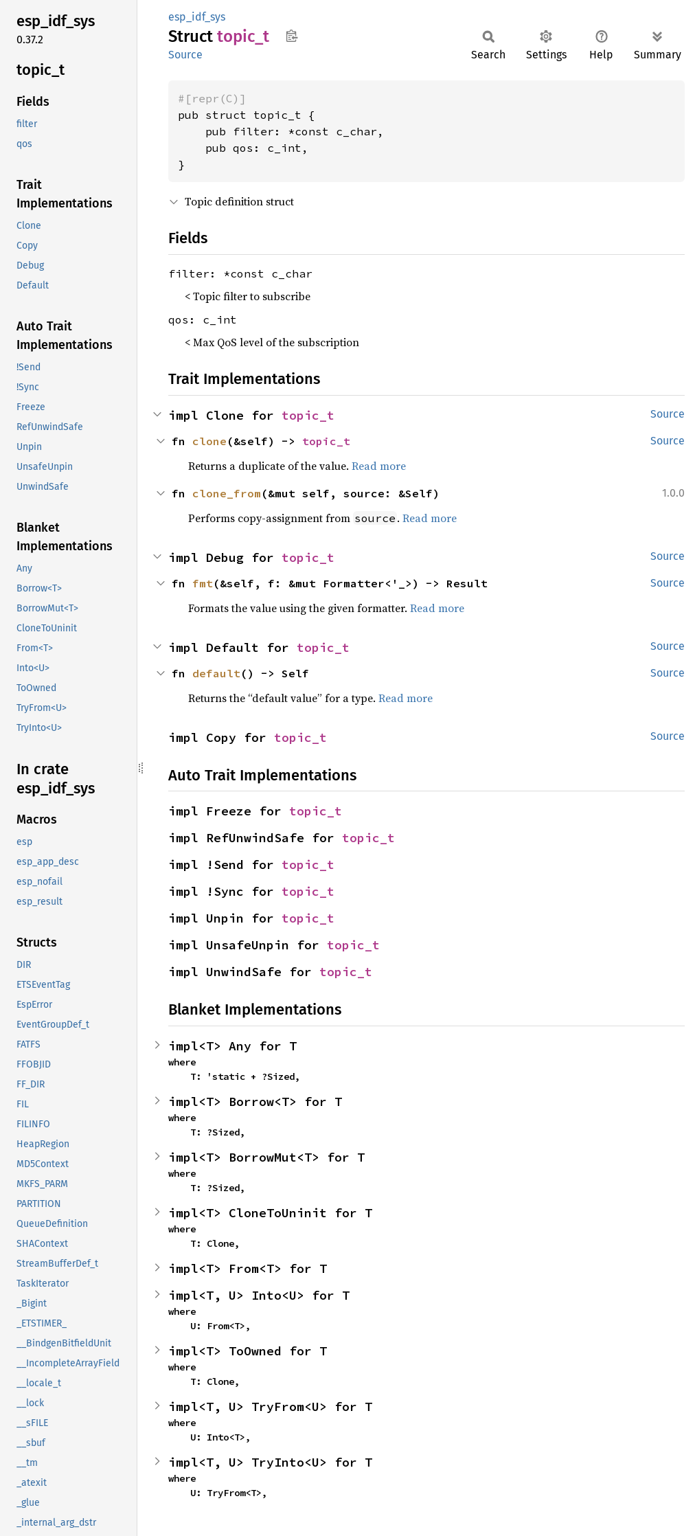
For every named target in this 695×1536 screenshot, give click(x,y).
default (216, 673)
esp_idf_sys (196, 16)
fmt (202, 583)
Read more (379, 465)
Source (185, 54)
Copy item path (291, 35)
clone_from (226, 493)
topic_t (308, 415)
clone (209, 441)
